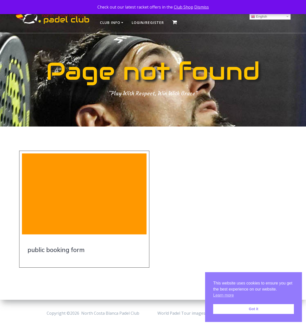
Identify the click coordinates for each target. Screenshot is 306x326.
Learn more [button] (223, 295)
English (259, 16)
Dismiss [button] (201, 7)
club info (110, 22)
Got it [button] (253, 309)
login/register (148, 22)
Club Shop (183, 7)
